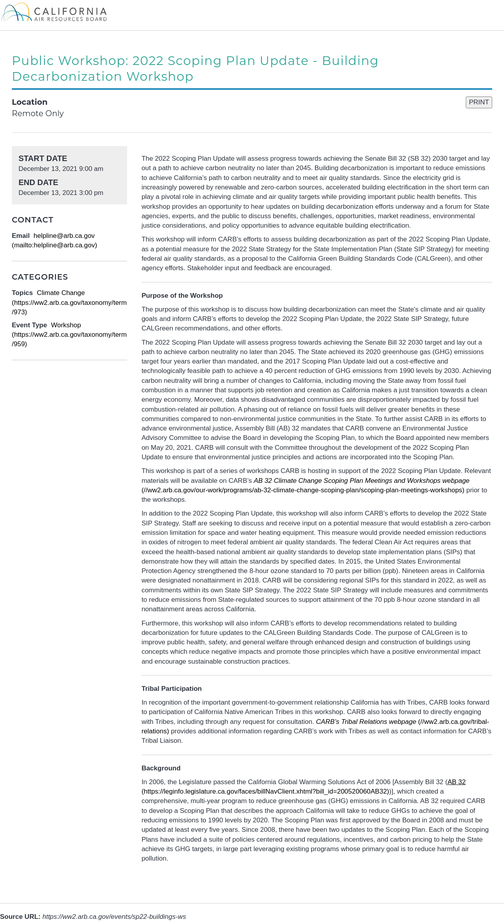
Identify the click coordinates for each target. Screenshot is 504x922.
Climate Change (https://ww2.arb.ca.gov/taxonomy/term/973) (69, 302)
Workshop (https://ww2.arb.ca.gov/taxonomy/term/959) (69, 334)
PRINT (479, 102)
